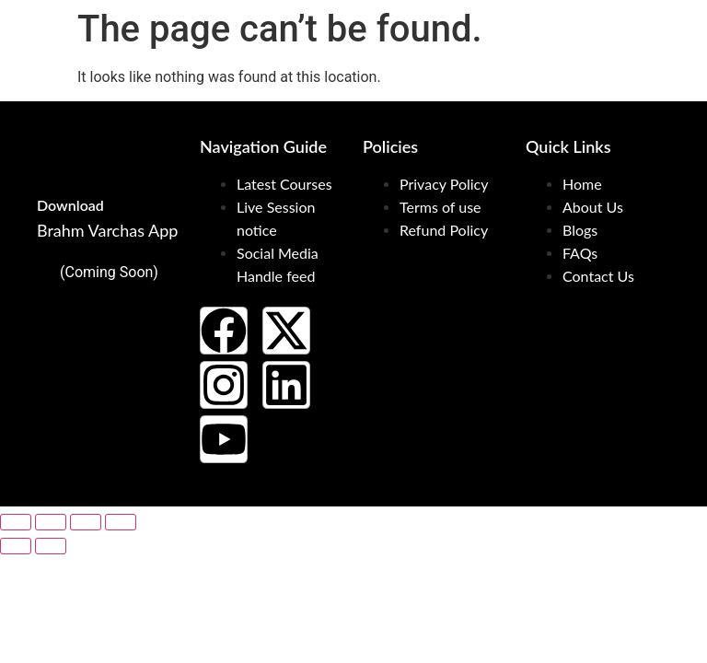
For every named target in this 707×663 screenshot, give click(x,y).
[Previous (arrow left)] (15, 546)
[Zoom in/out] (15, 522)
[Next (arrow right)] (50, 546)
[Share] (85, 522)
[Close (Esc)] (120, 522)
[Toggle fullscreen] (50, 522)
